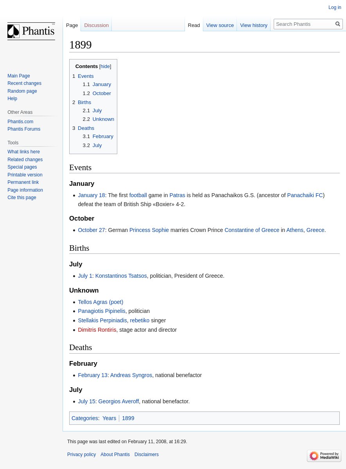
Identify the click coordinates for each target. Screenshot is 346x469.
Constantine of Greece (251, 230)
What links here (23, 152)
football (138, 195)
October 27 (91, 230)
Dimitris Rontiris (97, 330)
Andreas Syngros (131, 375)
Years (109, 418)
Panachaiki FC (305, 195)
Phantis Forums (23, 129)
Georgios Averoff (119, 401)
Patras (177, 195)
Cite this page (21, 197)
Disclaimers (146, 454)
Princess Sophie (149, 230)
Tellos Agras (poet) (100, 302)
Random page (22, 91)
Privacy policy (81, 454)
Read (194, 25)
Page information (25, 190)
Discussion (96, 25)
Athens (294, 230)
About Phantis (115, 454)
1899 (128, 418)
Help (12, 98)
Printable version (24, 175)
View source (220, 25)
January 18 (91, 195)
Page (72, 25)
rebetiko (139, 320)
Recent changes (24, 83)
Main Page (18, 76)
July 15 (86, 401)
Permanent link (23, 182)
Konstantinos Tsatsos (121, 276)
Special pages (22, 167)
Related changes (25, 159)
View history (253, 25)
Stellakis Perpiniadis (102, 320)
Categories (85, 418)
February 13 (92, 375)
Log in (334, 7)
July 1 (85, 276)
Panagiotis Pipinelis (101, 311)
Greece (315, 230)
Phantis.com (20, 121)
